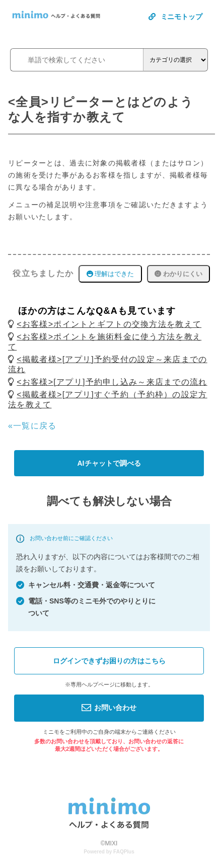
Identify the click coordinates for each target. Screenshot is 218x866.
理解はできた (110, 274)
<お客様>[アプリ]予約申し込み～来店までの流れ (112, 382)
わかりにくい (178, 274)
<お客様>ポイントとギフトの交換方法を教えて (109, 324)
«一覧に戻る (32, 425)
